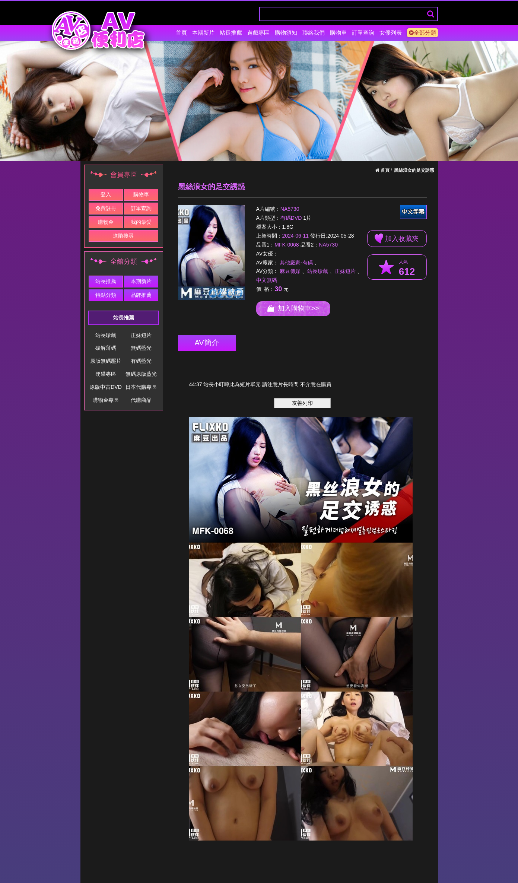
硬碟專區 (105, 374)
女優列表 (390, 32)
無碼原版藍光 (141, 374)
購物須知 (286, 32)
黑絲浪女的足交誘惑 (414, 170)
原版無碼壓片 (105, 361)
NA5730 (289, 209)
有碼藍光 (141, 361)
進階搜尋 (123, 236)
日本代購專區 (141, 387)
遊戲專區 (258, 32)
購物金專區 (106, 400)
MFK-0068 (286, 245)
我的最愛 (141, 222)
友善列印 (302, 403)
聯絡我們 (313, 32)
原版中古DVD (106, 387)
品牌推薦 (141, 295)
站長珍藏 (105, 335)
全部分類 (422, 32)
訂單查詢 (363, 32)
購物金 (106, 222)
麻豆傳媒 (290, 271)
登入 (106, 194)
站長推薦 (231, 32)
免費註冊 (105, 208)
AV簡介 (207, 343)
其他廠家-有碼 (296, 263)
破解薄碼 (105, 348)
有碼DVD (291, 218)
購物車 (338, 32)
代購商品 (141, 400)
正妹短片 (141, 335)
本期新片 (203, 32)
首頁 (181, 32)
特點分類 (105, 295)
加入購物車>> (293, 308)
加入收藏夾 (397, 239)
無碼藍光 (141, 348)
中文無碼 (266, 280)
